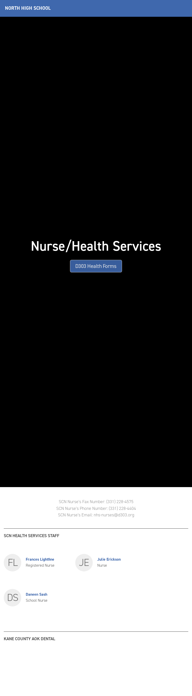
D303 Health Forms (95, 265)
